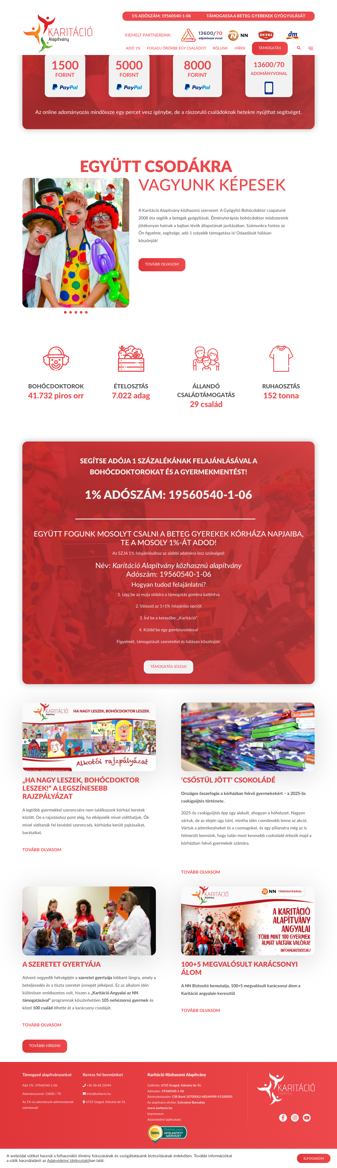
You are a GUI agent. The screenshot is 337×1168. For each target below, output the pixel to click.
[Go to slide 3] (76, 312)
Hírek (240, 48)
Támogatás (270, 48)
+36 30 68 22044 (99, 1085)
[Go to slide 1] (65, 312)
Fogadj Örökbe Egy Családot (176, 48)
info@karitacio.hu (99, 1093)
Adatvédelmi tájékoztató (164, 1119)
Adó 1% (133, 48)
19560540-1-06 (46, 1085)
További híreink (45, 1046)
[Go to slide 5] (86, 312)
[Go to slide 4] (81, 312)
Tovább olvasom (162, 264)
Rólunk (220, 48)
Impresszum (155, 1113)
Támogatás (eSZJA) (168, 667)
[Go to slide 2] (70, 312)
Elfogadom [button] (314, 1158)
